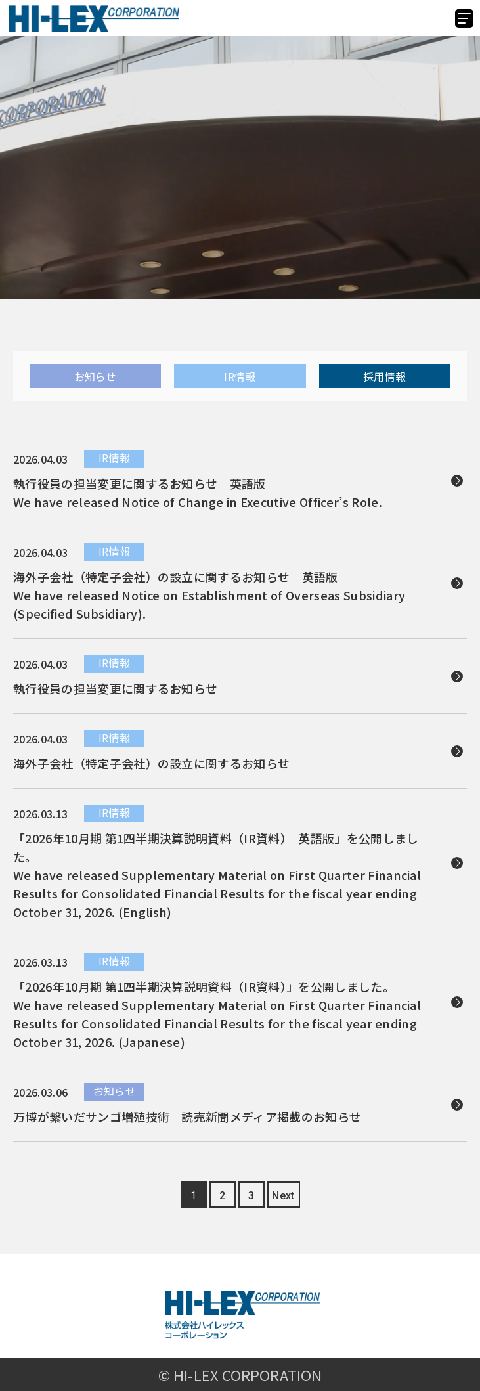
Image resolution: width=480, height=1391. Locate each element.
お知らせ (95, 376)
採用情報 (384, 376)
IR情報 (239, 376)
